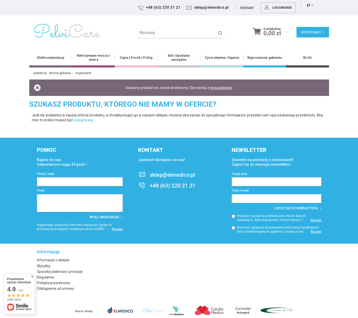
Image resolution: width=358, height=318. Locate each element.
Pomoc (46, 150)
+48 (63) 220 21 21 (196, 7)
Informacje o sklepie (53, 260)
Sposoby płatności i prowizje (60, 272)
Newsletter (249, 150)
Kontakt (280, 8)
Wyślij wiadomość (106, 217)
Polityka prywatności (53, 283)
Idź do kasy (312, 32)
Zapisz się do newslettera (297, 208)
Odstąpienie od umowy (55, 288)
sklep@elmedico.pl (244, 7)
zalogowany (83, 120)
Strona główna (60, 73)
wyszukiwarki (221, 88)
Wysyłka (43, 266)
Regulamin (45, 277)
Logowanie (310, 7)
